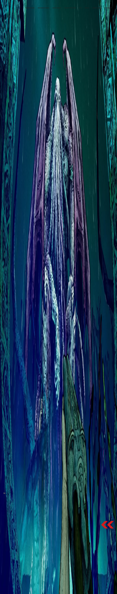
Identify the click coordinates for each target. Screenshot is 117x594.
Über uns (97, 8)
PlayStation (70, 8)
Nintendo (57, 8)
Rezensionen (43, 8)
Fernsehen (29, 8)
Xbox (87, 8)
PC (80, 8)
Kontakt (108, 8)
